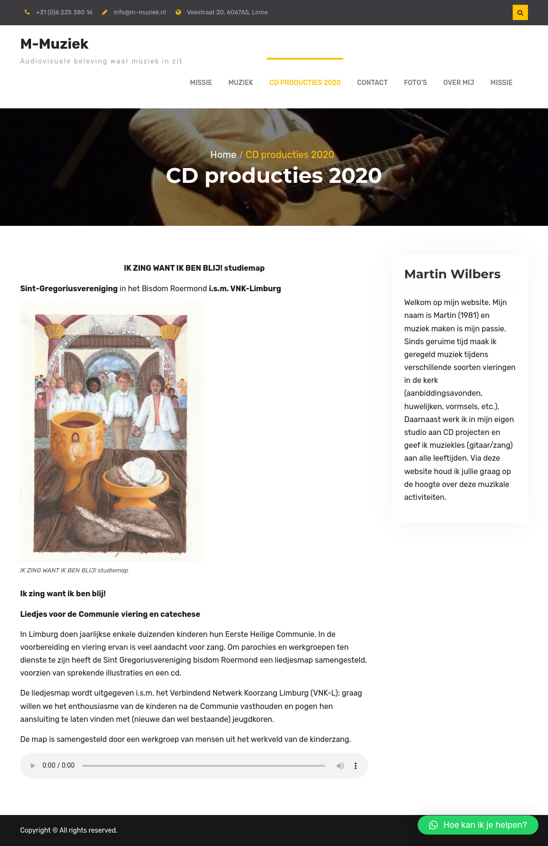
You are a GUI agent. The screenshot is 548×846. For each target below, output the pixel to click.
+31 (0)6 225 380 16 (64, 12)
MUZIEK (241, 83)
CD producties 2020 (305, 83)
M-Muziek (54, 44)
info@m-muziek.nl (140, 12)
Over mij (458, 83)
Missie (201, 83)
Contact (372, 83)
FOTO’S (415, 83)
